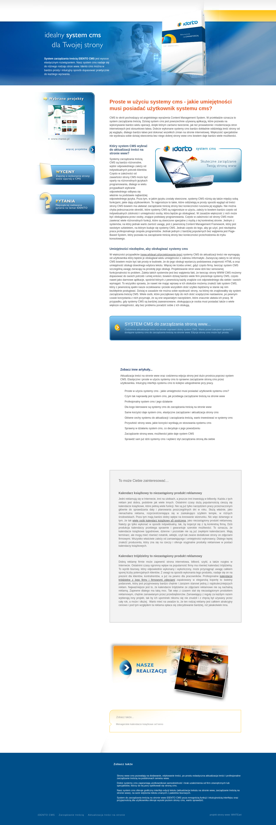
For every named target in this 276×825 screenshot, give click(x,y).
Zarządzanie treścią (71, 815)
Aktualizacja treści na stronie (106, 815)
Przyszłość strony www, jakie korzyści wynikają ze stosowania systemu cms (168, 422)
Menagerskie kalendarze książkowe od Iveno (139, 724)
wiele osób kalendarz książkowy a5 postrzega (159, 520)
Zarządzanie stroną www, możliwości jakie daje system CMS (159, 433)
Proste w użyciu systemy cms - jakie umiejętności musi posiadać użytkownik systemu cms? (177, 391)
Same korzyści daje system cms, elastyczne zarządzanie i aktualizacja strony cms (172, 412)
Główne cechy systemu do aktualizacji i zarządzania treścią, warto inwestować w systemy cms (179, 417)
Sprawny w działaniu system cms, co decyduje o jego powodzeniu (162, 428)
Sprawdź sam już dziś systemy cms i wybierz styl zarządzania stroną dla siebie (170, 439)
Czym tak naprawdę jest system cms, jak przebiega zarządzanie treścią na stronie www (175, 396)
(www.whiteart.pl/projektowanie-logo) (161, 254)
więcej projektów (76, 149)
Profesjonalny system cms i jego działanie (148, 401)
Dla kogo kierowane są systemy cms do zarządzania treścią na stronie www (168, 407)
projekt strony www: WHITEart (226, 814)
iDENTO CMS (46, 815)
